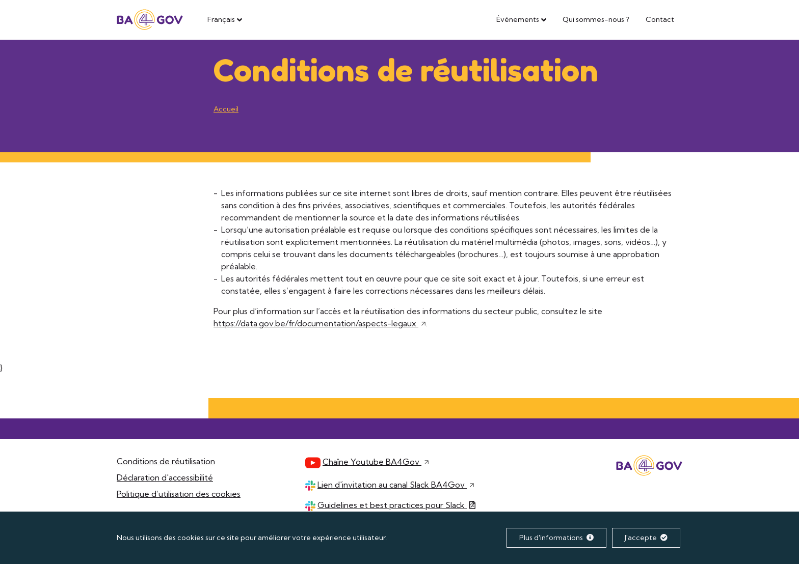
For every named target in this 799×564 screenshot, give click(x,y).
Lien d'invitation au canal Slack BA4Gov (395, 485)
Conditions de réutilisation (166, 461)
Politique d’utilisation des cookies (179, 494)
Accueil (226, 109)
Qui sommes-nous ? (596, 19)
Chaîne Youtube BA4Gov (376, 462)
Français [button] (221, 19)
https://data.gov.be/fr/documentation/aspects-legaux (320, 324)
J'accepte (646, 537)
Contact (660, 19)
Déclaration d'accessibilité (165, 477)
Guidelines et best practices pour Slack (395, 505)
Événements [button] (517, 19)
